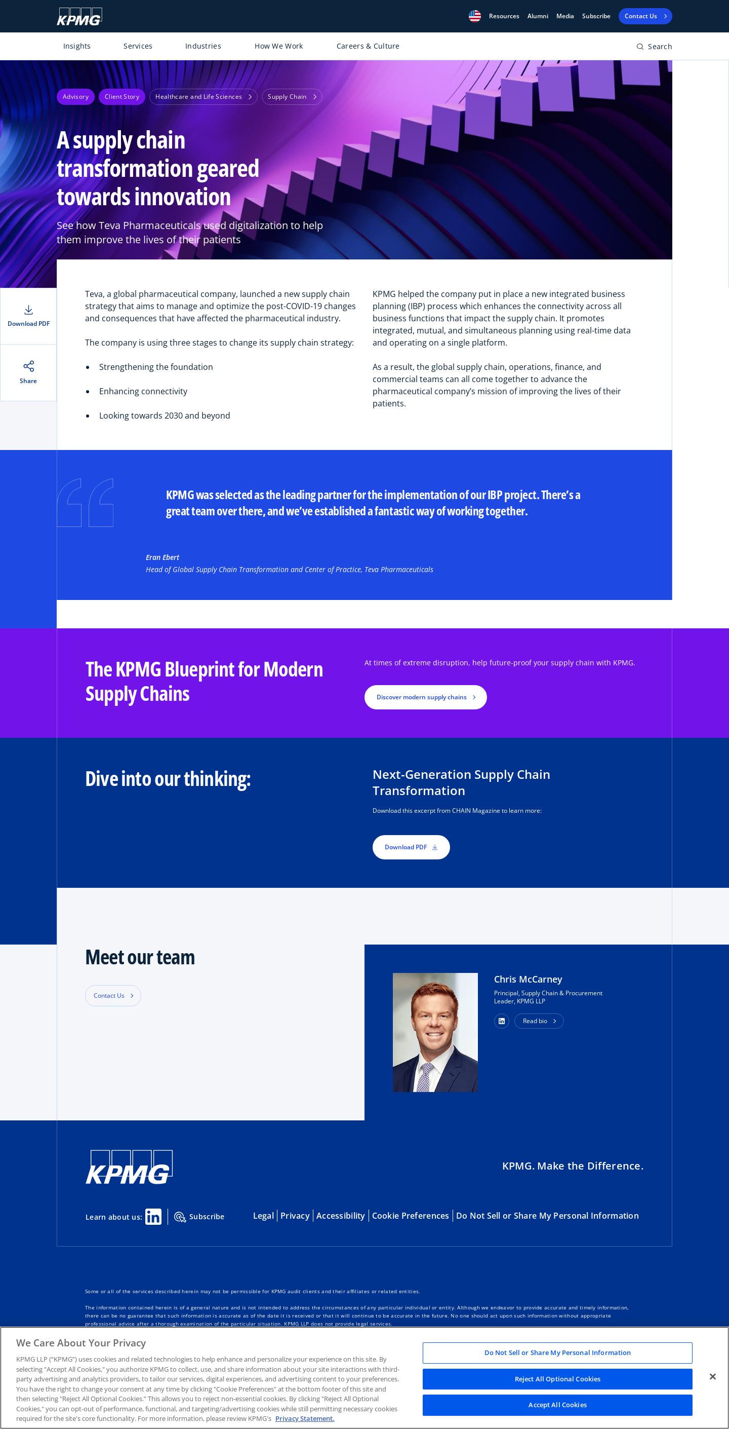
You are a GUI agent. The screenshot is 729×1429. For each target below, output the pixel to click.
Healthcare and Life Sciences (203, 96)
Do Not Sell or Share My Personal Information (547, 1215)
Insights (77, 46)
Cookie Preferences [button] (411, 1215)
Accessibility (341, 1215)
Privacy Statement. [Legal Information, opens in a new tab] (305, 1418)
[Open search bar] (654, 48)
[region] (364, 1378)
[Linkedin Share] (153, 1217)
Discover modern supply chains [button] (422, 697)
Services (138, 46)
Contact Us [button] (109, 995)
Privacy (295, 1215)
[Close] (713, 1377)
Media (565, 16)
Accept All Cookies (557, 1405)
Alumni (538, 16)
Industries (203, 46)
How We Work (279, 46)
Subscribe (596, 16)
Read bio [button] (535, 1021)
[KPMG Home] (79, 16)
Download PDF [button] (411, 847)
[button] (475, 16)
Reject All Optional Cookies (558, 1378)
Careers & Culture (368, 46)
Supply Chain (292, 96)
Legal (263, 1215)
